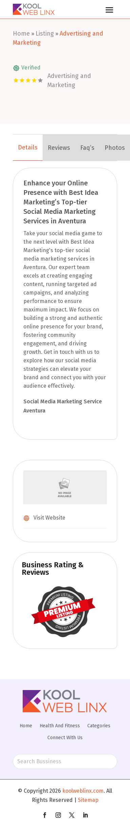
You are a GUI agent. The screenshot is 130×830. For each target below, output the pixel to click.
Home (21, 33)
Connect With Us (65, 738)
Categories (98, 726)
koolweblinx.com (83, 791)
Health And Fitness (60, 726)
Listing (45, 33)
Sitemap (88, 800)
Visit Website (49, 517)
